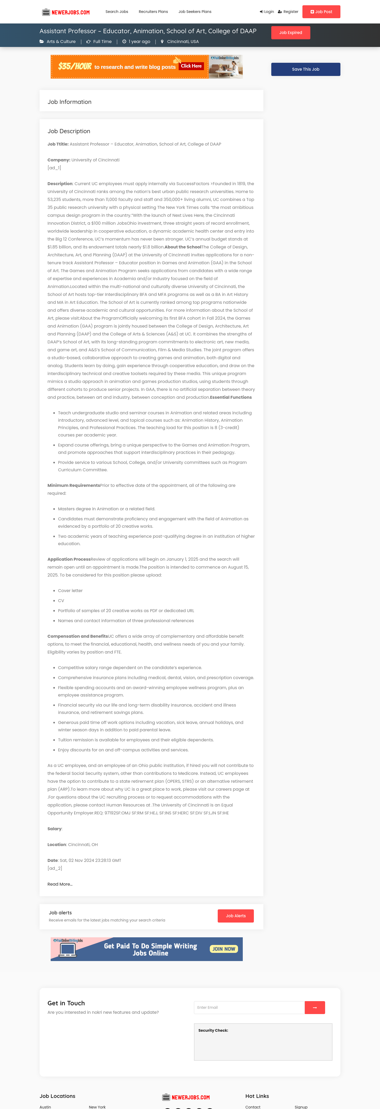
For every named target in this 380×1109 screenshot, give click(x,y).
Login (267, 11)
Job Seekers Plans (195, 11)
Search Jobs (117, 11)
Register (288, 11)
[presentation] (238, 1046)
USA (194, 42)
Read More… (60, 884)
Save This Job (305, 69)
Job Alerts (236, 916)
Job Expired (290, 32)
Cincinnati (177, 42)
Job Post (321, 12)
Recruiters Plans (153, 11)
